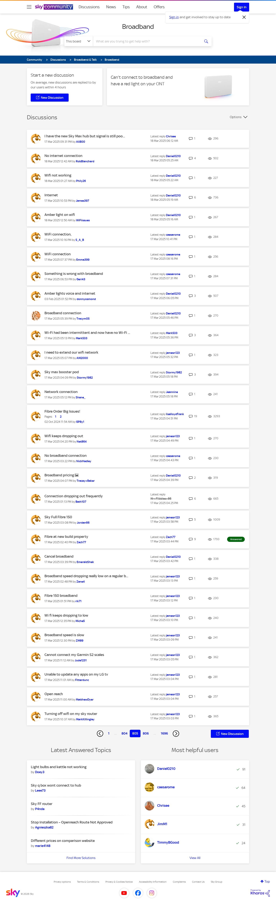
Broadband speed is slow (64, 635)
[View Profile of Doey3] (39, 772)
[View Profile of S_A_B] (80, 240)
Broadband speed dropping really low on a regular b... (86, 576)
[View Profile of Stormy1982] (85, 377)
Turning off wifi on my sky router (70, 713)
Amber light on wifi (59, 214)
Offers (159, 7)
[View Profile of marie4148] (42, 846)
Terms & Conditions (88, 881)
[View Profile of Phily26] (81, 181)
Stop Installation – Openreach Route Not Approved (72, 822)
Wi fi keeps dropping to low (66, 615)
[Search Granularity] (78, 41)
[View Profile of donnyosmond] (86, 299)
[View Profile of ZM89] (79, 640)
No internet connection (63, 155)
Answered (236, 539)
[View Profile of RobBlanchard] (85, 161)
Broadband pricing (59, 475)
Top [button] (267, 881)
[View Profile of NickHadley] (83, 461)
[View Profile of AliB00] (80, 141)
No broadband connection (65, 455)
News (111, 7)
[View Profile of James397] (82, 200)
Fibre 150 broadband (60, 595)
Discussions (89, 7)
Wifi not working (57, 175)
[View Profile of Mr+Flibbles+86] (160, 498)
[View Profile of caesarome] (173, 234)
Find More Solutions (81, 858)
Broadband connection (62, 313)
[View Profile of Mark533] (81, 338)
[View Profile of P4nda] (39, 809)
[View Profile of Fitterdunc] (82, 680)
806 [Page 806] (146, 733)
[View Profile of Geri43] (80, 279)
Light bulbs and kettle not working (58, 767)
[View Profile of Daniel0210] (173, 156)
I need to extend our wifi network (71, 352)
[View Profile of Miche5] (80, 621)
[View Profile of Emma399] (83, 259)
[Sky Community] (54, 7)
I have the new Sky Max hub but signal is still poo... (84, 136)
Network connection (61, 392)
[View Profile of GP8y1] (80, 422)
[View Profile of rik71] (78, 601)
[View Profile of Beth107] (81, 501)
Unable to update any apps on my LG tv (76, 674)
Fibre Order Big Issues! (62, 411)
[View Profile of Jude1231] (81, 660)
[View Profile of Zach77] (81, 542)
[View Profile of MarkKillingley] (85, 719)
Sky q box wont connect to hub (56, 785)
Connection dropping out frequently (73, 496)
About (141, 7)
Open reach (53, 694)
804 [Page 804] (124, 733)
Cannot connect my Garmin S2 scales (74, 655)
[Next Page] (176, 733)
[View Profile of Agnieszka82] (44, 827)
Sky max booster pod (61, 372)
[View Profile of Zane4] (80, 581)
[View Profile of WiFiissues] (83, 220)
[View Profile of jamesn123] (173, 353)
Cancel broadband (58, 556)
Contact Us (198, 881)
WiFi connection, (57, 234)
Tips (126, 7)
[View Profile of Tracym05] (83, 318)
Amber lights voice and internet (69, 293)
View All (195, 858)
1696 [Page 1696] (164, 733)
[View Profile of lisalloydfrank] (175, 414)
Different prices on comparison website (63, 840)
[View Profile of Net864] (82, 441)
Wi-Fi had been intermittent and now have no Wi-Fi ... (87, 332)
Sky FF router (41, 804)
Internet (51, 195)
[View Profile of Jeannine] (172, 392)
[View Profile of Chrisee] (171, 136)
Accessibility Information (153, 881)
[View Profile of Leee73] (40, 790)
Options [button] (236, 117)
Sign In (241, 7)
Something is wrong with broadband (73, 273)
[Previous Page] (100, 733)
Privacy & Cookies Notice (119, 881)
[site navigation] (29, 7)
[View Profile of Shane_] (80, 397)
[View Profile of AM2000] (82, 358)
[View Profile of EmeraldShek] (85, 562)
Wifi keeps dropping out (63, 436)
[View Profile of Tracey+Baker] (86, 481)
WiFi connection (57, 254)
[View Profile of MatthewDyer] (85, 699)
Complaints (179, 881)
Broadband (138, 26)
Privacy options (62, 881)
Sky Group (216, 881)
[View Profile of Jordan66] (83, 522)
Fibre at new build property (66, 536)
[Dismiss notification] (244, 17)
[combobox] (146, 41)
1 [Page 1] (108, 733)
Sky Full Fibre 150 (58, 517)
